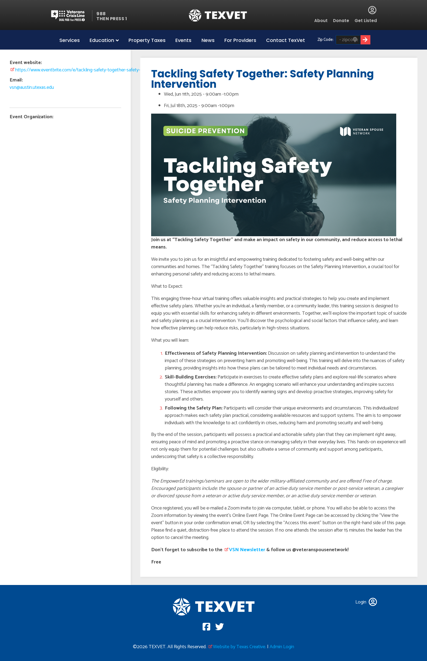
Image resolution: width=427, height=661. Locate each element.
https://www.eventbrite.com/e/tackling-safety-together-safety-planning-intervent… (96, 70)
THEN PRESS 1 (111, 19)
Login (372, 10)
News (208, 40)
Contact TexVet (285, 40)
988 (101, 14)
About (321, 20)
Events (183, 40)
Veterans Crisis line (71, 15)
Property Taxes (147, 40)
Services (69, 40)
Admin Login (282, 647)
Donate (341, 20)
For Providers (240, 40)
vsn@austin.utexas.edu (32, 87)
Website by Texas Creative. (239, 647)
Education (102, 40)
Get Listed (366, 20)
